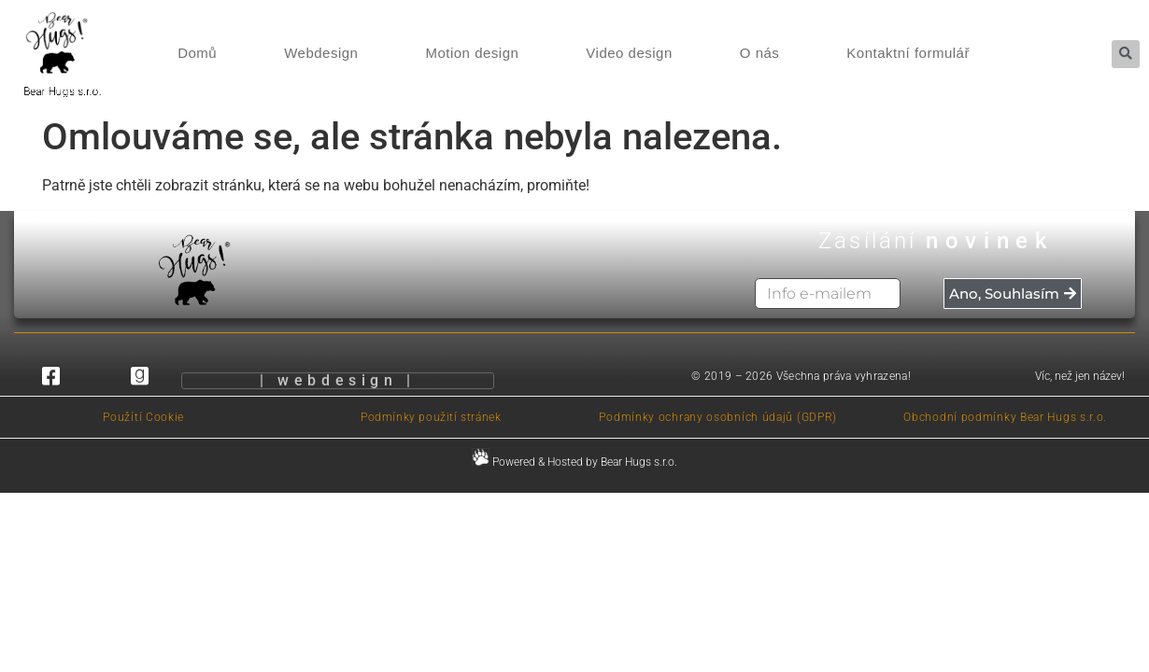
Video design (629, 53)
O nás (760, 53)
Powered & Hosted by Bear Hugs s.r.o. (574, 462)
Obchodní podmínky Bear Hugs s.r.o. (1005, 417)
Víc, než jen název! (1080, 376)
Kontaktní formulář (908, 53)
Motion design (471, 53)
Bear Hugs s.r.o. (53, 91)
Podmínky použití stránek (431, 417)
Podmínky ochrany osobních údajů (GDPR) (718, 417)
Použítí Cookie (143, 417)
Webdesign (321, 53)
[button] (1126, 54)
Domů (197, 53)
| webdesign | (338, 383)
